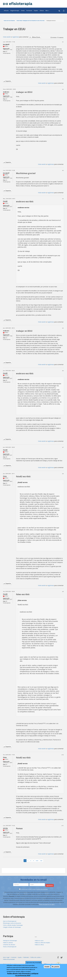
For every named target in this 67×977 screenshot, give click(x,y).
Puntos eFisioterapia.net (9, 945)
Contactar (13, 956)
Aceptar (47, 966)
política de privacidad (42, 888)
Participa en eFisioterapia (10, 939)
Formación (29, 10)
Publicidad (26, 956)
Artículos (6, 10)
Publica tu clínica (39, 943)
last (41, 859)
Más (47, 10)
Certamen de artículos (9, 943)
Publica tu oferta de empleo (42, 941)
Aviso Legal (6, 956)
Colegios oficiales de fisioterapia (12, 926)
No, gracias (55, 966)
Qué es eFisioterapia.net (9, 919)
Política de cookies (35, 956)
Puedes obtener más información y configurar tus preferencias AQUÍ (22, 974)
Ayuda (19, 956)
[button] (63, 11)
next (37, 859)
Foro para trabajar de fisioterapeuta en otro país (31, 20)
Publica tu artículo (8, 941)
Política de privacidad (9, 958)
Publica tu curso (39, 939)
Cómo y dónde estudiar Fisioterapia (13, 924)
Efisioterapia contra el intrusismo (12, 922)
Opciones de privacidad (33, 962)
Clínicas (42, 10)
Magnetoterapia (14, 10)
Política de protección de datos (46, 903)
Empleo (36, 10)
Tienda (23, 10)
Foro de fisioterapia (9, 20)
